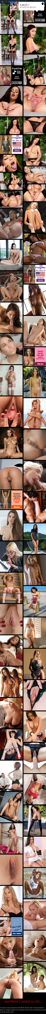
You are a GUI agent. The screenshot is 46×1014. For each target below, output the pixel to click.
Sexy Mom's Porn (39, 2)
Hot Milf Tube (30, 1)
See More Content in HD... (23, 1001)
